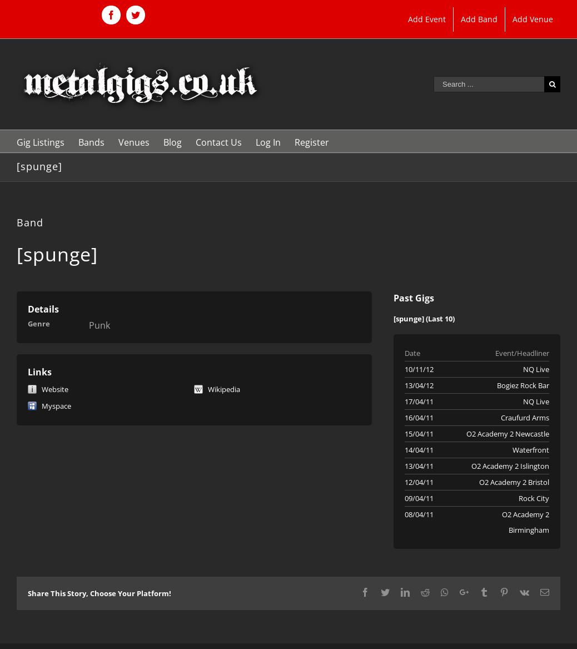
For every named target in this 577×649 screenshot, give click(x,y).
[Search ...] (489, 84)
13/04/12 (419, 385)
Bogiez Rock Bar (523, 385)
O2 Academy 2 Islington (510, 466)
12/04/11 (419, 482)
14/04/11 (419, 450)
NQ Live (536, 369)
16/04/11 (419, 418)
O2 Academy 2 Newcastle (507, 434)
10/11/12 (419, 369)
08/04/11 (419, 514)
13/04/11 (419, 466)
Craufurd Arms (525, 418)
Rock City (534, 498)
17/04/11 (419, 402)
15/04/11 (419, 434)
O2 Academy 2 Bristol (514, 482)
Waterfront (531, 450)
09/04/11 (419, 498)
